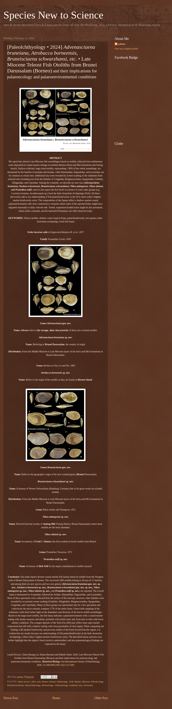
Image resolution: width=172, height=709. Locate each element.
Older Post (101, 698)
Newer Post (10, 698)
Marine (78, 681)
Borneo (45, 681)
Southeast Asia (75, 685)
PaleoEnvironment (15, 685)
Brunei (53, 681)
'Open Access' (24, 681)
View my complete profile (126, 48)
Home (56, 698)
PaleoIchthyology (32, 685)
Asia (39, 681)
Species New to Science (53, 15)
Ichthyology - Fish (65, 681)
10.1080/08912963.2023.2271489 (77, 149)
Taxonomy (88, 685)
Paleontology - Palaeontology (55, 685)
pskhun (121, 44)
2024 (33, 681)
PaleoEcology (97, 681)
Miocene (86, 681)
